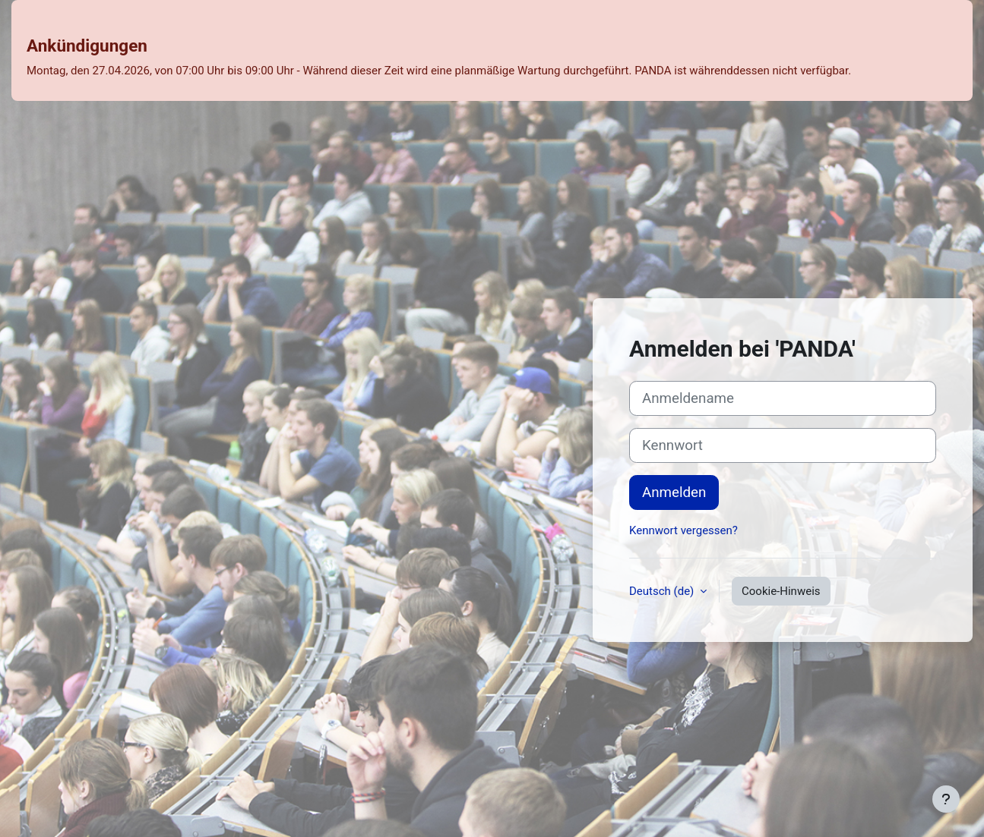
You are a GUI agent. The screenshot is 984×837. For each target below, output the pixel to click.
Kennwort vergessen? (683, 530)
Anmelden (674, 492)
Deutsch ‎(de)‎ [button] (663, 591)
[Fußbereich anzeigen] (946, 799)
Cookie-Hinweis (781, 591)
